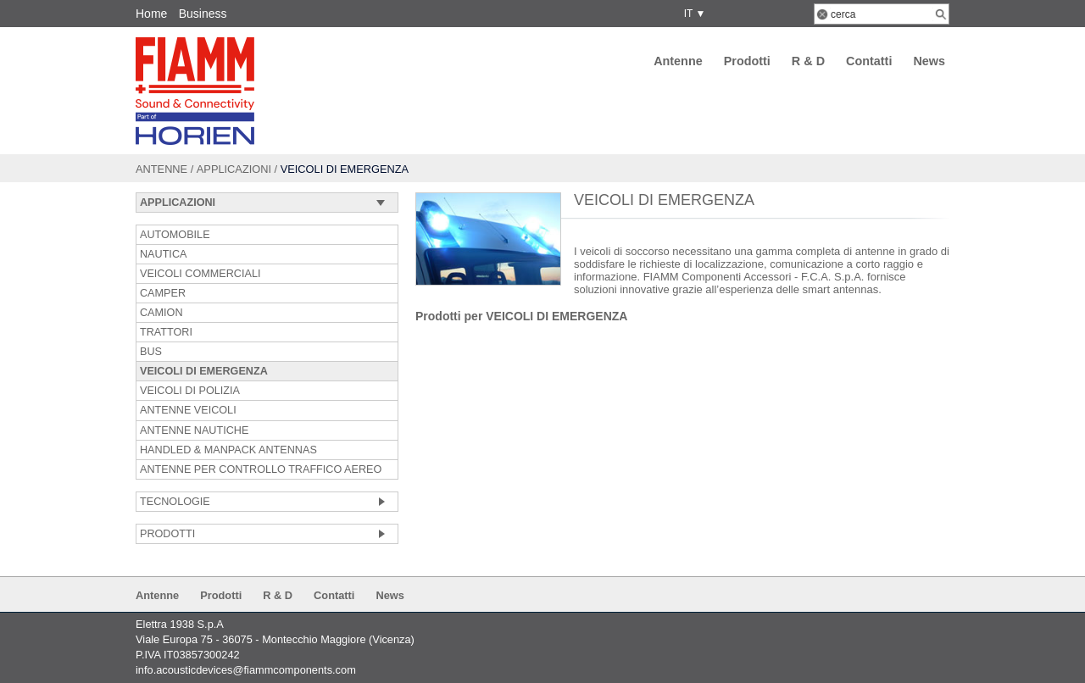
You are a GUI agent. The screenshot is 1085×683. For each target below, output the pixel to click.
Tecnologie (175, 502)
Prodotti (747, 61)
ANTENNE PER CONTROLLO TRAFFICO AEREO (260, 469)
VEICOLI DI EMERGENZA (204, 371)
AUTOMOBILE (175, 235)
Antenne (678, 61)
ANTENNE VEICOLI (188, 410)
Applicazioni (234, 169)
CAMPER (163, 293)
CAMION (161, 313)
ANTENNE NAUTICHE (194, 430)
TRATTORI (166, 332)
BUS (151, 352)
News (929, 61)
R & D (808, 61)
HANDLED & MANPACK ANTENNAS (228, 450)
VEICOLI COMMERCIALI (200, 274)
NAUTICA (163, 254)
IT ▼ (691, 13)
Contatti (869, 61)
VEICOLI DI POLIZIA (190, 391)
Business (203, 13)
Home (151, 13)
